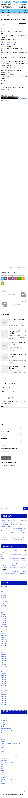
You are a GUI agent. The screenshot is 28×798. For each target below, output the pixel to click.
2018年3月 (3, 618)
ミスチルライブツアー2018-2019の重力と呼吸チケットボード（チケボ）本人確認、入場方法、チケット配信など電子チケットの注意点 (13, 561)
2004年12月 (4, 688)
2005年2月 (3, 683)
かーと (23, 554)
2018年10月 (4, 603)
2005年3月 (3, 681)
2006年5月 (3, 652)
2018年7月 (3, 610)
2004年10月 (4, 692)
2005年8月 (3, 671)
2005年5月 (3, 677)
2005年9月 (3, 669)
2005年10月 (4, 667)
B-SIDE (3, 722)
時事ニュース (4, 768)
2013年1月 (3, 625)
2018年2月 (3, 620)
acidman (3, 716)
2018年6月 (3, 612)
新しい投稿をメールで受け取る (9, 465)
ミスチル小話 (4, 758)
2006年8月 (3, 646)
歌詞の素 (3, 775)
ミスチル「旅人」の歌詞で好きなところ (10, 550)
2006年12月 (4, 637)
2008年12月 (4, 629)
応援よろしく (10, 44)
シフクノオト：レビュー (7, 745)
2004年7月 (3, 698)
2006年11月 (4, 639)
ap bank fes (4, 720)
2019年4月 (3, 591)
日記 (2, 766)
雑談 (2, 781)
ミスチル (3, 749)
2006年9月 (3, 643)
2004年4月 (3, 705)
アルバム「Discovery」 (6, 733)
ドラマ (2, 747)
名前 (2, 425)
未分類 (2, 770)
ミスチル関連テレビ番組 (7, 762)
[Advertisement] (14, 170)
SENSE (2, 726)
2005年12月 (4, 662)
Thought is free (21, 794)
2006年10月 (4, 641)
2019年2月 (3, 595)
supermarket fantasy (6, 728)
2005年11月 (4, 665)
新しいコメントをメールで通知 (9, 462)
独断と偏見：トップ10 (6, 779)
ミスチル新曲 (4, 760)
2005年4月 (3, 679)
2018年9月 (3, 606)
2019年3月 (3, 593)
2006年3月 (3, 656)
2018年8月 (3, 608)
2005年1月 (3, 686)
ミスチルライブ (5, 754)
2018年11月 (4, 601)
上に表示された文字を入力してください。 (11, 448)
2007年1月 (3, 635)
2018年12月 (4, 599)
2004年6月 (3, 700)
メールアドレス (5, 431)
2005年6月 (3, 675)
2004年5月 (3, 702)
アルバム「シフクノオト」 (7, 739)
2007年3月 (3, 631)
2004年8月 (3, 696)
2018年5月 (3, 614)
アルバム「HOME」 (5, 735)
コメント (3, 406)
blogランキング (5, 35)
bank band (3, 724)
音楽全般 (3, 783)
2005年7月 (3, 673)
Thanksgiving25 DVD (6, 730)
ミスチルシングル (5, 751)
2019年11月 (4, 587)
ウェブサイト (4, 438)
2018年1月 (3, 622)
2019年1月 (3, 597)
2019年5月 (3, 589)
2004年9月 (3, 694)
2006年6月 (3, 650)
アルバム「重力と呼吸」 (7, 741)
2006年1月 (3, 660)
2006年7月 (3, 648)
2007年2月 (3, 633)
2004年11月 (4, 690)
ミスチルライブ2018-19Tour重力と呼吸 (10, 756)
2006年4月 (3, 654)
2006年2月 (3, 658)
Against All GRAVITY (6, 718)
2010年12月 (4, 627)
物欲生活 (3, 777)
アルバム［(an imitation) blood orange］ (11, 743)
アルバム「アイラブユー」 (7, 737)
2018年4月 (3, 616)
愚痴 (2, 764)
